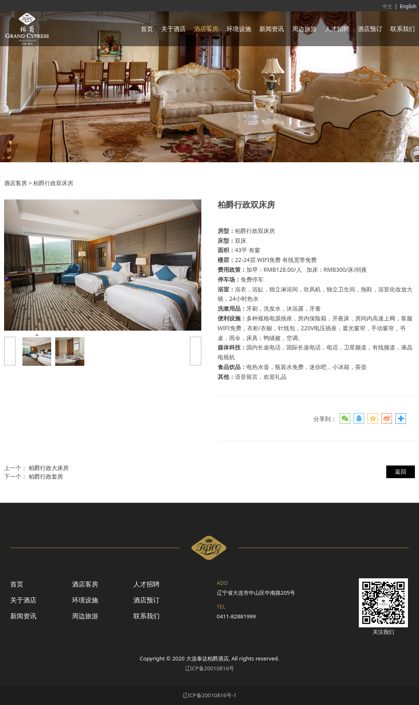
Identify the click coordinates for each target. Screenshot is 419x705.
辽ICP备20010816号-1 (209, 695)
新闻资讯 (271, 29)
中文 (387, 6)
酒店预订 (370, 29)
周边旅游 (304, 29)
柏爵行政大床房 (49, 468)
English (408, 6)
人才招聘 (337, 29)
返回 (400, 471)
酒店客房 (206, 29)
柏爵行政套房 (46, 476)
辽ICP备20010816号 (209, 668)
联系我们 (402, 29)
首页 (147, 29)
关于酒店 (173, 29)
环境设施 (239, 29)
